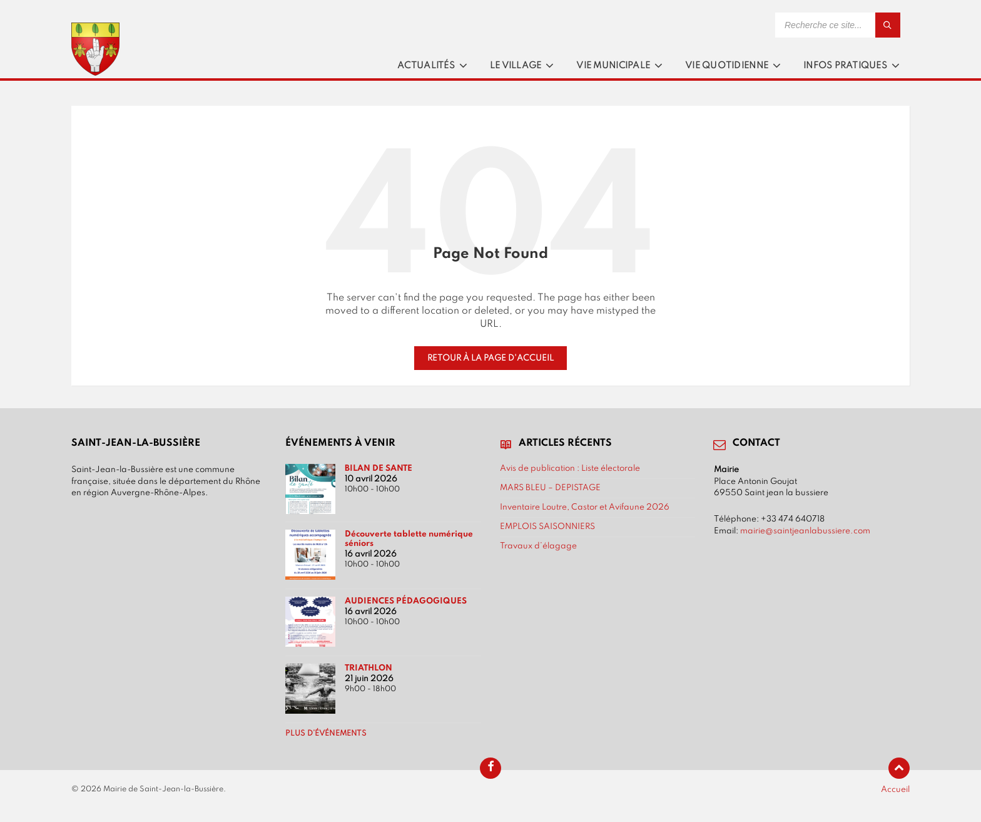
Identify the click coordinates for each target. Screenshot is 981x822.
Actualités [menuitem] (426, 65)
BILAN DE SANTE (378, 468)
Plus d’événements (326, 733)
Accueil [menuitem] (895, 789)
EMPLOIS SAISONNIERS (547, 526)
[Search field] (837, 25)
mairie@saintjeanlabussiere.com (805, 531)
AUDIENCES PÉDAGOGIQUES (406, 601)
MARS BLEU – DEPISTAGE (550, 487)
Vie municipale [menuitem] (613, 65)
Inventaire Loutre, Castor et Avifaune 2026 (584, 507)
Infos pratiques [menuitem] (845, 65)
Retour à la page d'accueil (490, 358)
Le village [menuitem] (516, 65)
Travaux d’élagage (538, 546)
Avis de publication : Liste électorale (570, 468)
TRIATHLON (368, 668)
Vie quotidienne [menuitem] (726, 65)
